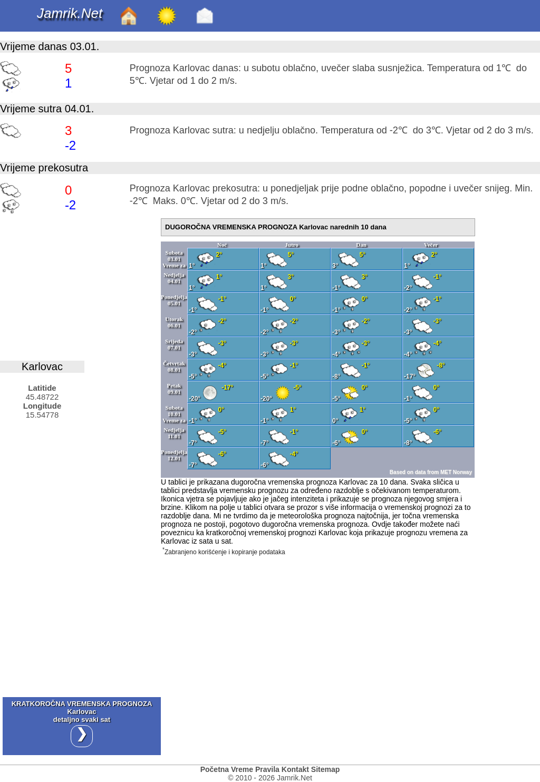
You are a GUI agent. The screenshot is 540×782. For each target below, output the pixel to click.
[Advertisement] (79, 284)
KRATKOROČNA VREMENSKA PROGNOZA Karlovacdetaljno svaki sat (82, 723)
